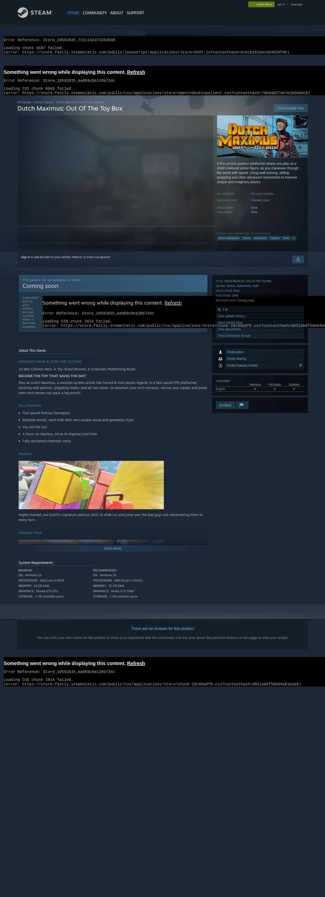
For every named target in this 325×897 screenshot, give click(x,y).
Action (246, 243)
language (296, 4)
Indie (286, 243)
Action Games (43, 108)
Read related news (230, 381)
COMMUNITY (95, 12)
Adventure (260, 243)
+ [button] (294, 243)
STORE (73, 12)
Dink (254, 213)
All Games (24, 108)
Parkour (275, 243)
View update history (231, 374)
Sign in (25, 263)
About (116, 12)
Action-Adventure (229, 243)
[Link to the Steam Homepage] (38, 17)
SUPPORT (135, 12)
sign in (281, 4)
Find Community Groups (234, 394)
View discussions (229, 387)
